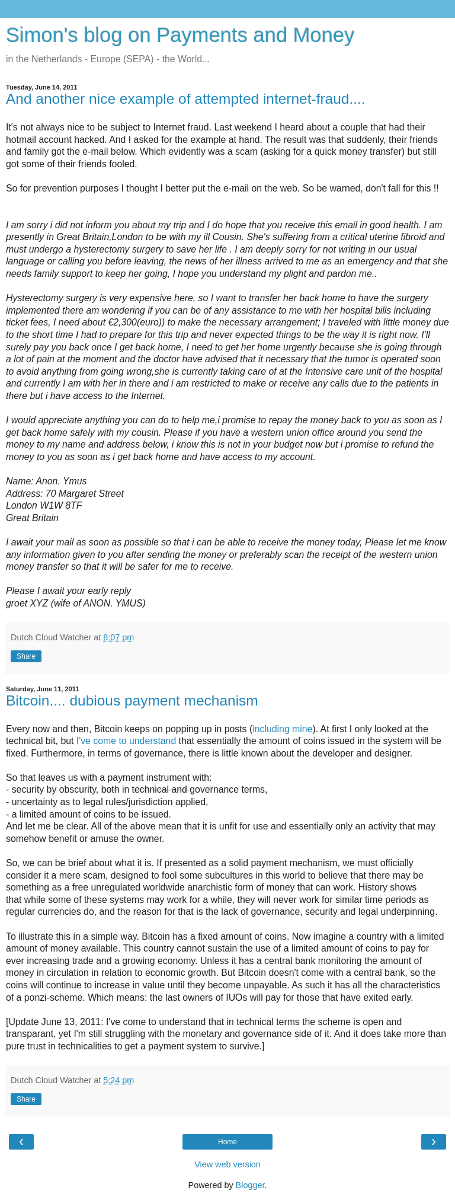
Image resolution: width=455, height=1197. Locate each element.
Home (227, 1142)
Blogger (250, 1185)
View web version (227, 1164)
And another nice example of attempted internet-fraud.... (186, 99)
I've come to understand (126, 741)
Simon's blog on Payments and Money (180, 35)
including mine (282, 729)
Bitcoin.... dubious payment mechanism (132, 700)
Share (26, 656)
